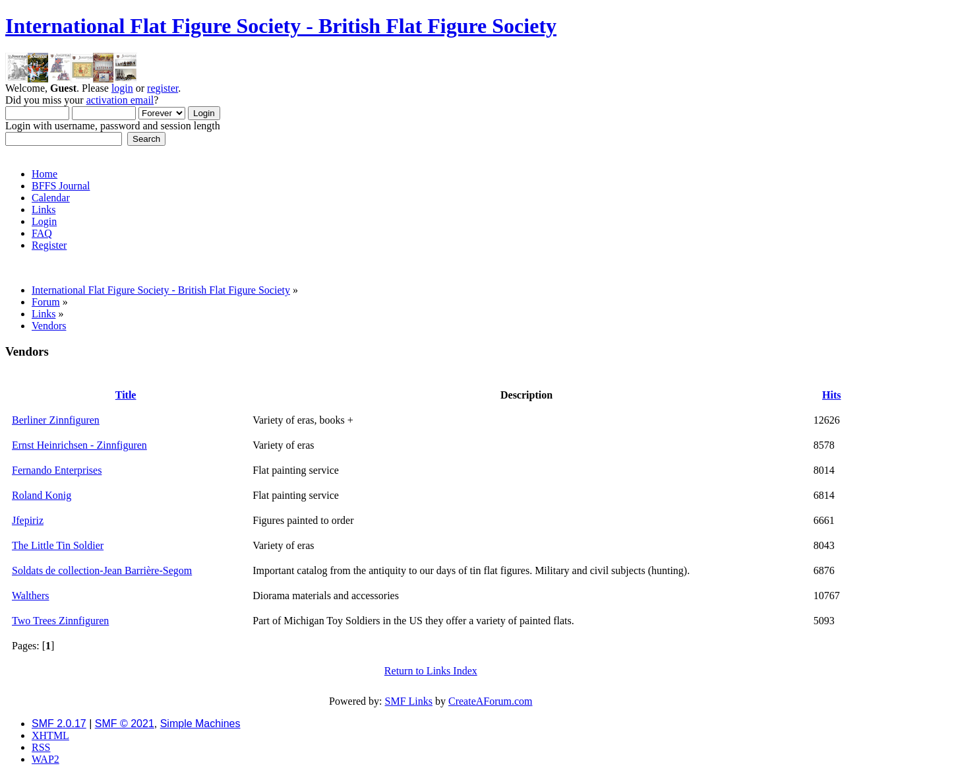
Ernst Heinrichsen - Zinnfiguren (79, 445)
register (162, 88)
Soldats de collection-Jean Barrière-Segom (102, 570)
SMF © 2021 (124, 723)
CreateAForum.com (490, 701)
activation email (120, 100)
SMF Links (409, 701)
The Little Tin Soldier (58, 545)
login (122, 88)
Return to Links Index (430, 670)
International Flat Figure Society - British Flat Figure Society (280, 26)
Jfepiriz (28, 520)
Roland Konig (41, 495)
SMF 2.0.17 (59, 723)
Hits (831, 395)
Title (125, 395)
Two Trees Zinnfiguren (60, 620)
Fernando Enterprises (57, 470)
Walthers (30, 595)
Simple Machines (200, 723)
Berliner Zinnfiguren (56, 420)
